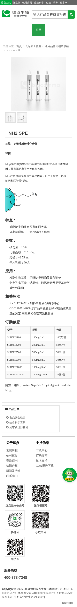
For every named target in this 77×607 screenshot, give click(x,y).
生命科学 (39, 2)
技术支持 (41, 460)
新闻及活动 (13, 470)
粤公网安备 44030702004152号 (37, 593)
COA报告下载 (45, 465)
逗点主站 (6, 2)
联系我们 (12, 475)
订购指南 (41, 455)
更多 (63, 2)
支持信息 (42, 443)
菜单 (38, 29)
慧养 (55, 2)
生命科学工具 (17, 422)
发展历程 (12, 450)
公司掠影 (12, 455)
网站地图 (67, 603)
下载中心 (41, 450)
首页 (19, 46)
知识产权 (12, 465)
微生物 (16, 2)
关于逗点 (12, 443)
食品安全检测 (33, 46)
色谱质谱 (27, 2)
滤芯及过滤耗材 (18, 427)
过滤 (48, 2)
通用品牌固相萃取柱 (57, 46)
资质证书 (12, 460)
